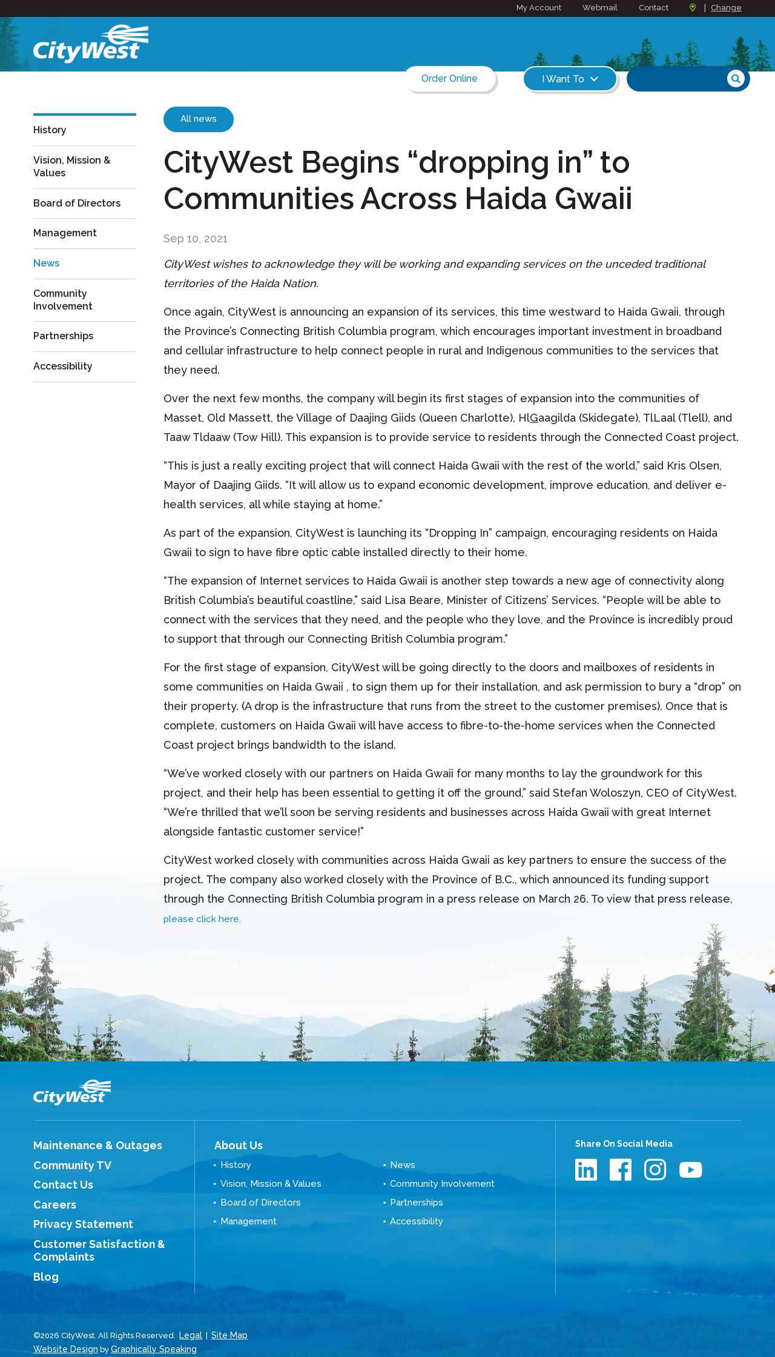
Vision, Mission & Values (75, 187)
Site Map (227, 1320)
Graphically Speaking (147, 1332)
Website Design (63, 1332)
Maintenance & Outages (85, 1144)
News (48, 282)
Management (68, 253)
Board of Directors (82, 224)
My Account (538, 7)
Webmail (600, 7)
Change (726, 7)
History (51, 151)
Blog (43, 1264)
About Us (233, 1144)
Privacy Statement (73, 1216)
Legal (190, 1320)
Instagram (656, 1169)
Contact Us (57, 1180)
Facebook (622, 1169)
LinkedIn (587, 1169)
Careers (50, 1198)
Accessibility (66, 385)
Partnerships (66, 356)
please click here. (209, 918)
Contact (653, 7)
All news (198, 118)
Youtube (691, 1169)
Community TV (65, 1162)
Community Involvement (66, 319)
